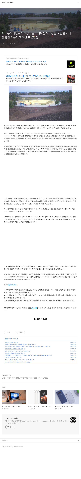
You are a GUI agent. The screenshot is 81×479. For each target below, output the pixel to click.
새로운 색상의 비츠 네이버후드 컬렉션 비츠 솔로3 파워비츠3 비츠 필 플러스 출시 (26, 374)
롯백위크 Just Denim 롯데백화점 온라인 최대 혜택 (26, 61)
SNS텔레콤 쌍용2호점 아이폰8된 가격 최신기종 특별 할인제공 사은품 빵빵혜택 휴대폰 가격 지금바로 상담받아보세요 (34, 80)
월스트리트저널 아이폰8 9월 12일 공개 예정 (17, 379)
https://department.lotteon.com (15, 58)
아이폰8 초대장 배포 (10, 370)
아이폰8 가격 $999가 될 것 (12, 385)
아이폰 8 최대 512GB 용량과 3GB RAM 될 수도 (17, 390)
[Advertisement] (40, 339)
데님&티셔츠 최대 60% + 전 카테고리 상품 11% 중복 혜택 (26, 64)
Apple (6, 366)
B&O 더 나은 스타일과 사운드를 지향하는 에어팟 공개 (19, 372)
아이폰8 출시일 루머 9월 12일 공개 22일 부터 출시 (18, 387)
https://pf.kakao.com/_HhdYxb (15, 73)
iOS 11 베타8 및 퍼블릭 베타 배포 (14, 377)
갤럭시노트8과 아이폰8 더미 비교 (14, 381)
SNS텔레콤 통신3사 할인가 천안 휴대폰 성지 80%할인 (28, 76)
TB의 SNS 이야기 (8, 2)
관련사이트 (4, 468)
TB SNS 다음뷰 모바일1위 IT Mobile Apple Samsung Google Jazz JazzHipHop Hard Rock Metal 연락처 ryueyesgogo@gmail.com (36, 450)
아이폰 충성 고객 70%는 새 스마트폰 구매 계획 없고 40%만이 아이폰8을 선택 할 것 (27, 383)
